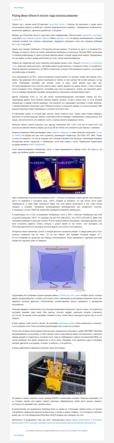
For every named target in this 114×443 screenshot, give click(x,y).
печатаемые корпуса (67, 323)
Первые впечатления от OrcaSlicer (86, 420)
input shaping (28, 38)
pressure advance (42, 38)
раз (14, 44)
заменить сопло (63, 38)
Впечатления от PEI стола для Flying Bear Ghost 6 (32, 423)
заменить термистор (60, 132)
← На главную (18, 8)
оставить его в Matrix (78, 431)
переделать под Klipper (92, 35)
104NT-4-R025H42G (37, 145)
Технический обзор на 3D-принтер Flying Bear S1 (75, 423)
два (17, 44)
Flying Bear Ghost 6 (57, 24)
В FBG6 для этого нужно (69, 295)
